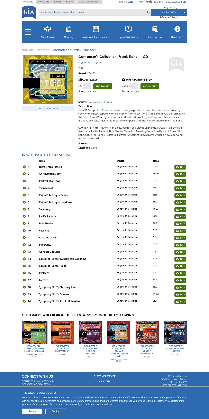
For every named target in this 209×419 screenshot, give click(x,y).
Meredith (70, 2)
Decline (55, 411)
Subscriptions (154, 31)
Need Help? (177, 31)
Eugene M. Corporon (90, 62)
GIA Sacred (28, 2)
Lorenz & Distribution (89, 2)
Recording (42, 50)
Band (94, 147)
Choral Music (48, 31)
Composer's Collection (99, 102)
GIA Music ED (43, 2)
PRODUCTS (27, 50)
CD (89, 143)
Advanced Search (169, 17)
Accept (32, 411)
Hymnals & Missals (128, 31)
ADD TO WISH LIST (48, 108)
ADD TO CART (103, 86)
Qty (80, 86)
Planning (68, 31)
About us (104, 381)
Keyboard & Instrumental (96, 31)
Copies (126, 86)
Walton (57, 2)
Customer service (104, 376)
